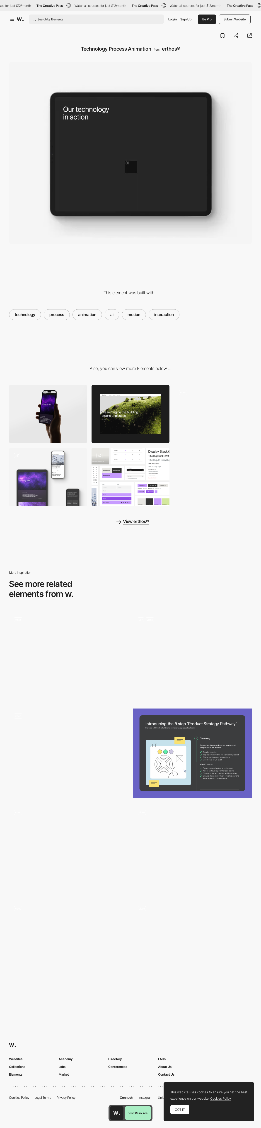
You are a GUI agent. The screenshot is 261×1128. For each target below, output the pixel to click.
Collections (17, 1067)
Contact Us (166, 1074)
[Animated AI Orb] (68, 753)
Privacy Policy (66, 1097)
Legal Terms (43, 1097)
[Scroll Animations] (192, 946)
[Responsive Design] (48, 477)
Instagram (145, 1097)
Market (64, 1074)
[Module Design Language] (213, 414)
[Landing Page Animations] (192, 657)
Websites (15, 1059)
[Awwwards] (20, 19)
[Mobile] (48, 414)
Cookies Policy (19, 1097)
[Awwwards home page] (116, 1113)
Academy (66, 1059)
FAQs (162, 1059)
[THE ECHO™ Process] (68, 849)
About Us (165, 1067)
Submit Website (235, 19)
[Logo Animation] (192, 849)
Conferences (117, 1067)
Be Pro (207, 19)
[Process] (192, 753)
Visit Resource (137, 1113)
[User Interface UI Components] (130, 477)
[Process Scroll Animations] (68, 657)
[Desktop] (130, 414)
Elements (15, 1074)
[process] (68, 946)
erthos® (171, 48)
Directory (115, 1059)
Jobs (62, 1067)
